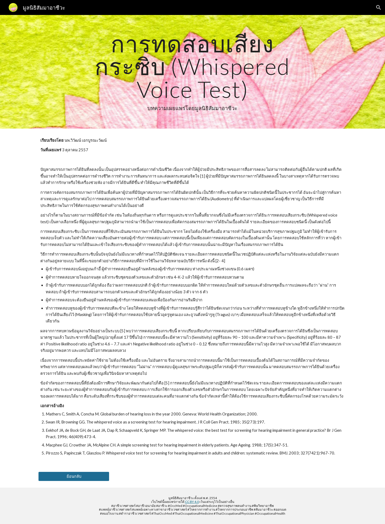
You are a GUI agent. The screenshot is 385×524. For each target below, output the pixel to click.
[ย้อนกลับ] (73, 476)
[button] (378, 7)
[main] (192, 72)
